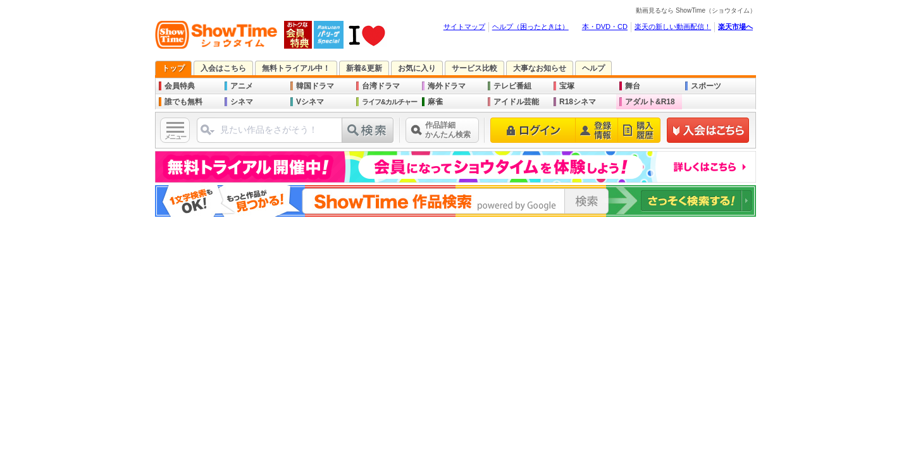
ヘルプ (593, 68)
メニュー (175, 136)
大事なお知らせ (539, 68)
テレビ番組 (512, 86)
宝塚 (566, 86)
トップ (173, 68)
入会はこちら (223, 68)
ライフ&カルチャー (389, 102)
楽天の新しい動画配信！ (673, 26)
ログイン (533, 130)
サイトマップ (464, 26)
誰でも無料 (183, 101)
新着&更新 (364, 68)
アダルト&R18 (650, 101)
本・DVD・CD (605, 26)
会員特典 (179, 86)
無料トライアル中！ (296, 68)
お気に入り (417, 68)
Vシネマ (310, 101)
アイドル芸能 (516, 101)
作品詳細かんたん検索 (448, 130)
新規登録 (708, 130)
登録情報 (597, 130)
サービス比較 (474, 68)
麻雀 (435, 101)
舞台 (632, 86)
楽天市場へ (735, 26)
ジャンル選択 (207, 129)
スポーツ (706, 86)
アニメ (241, 86)
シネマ (241, 101)
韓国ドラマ (315, 86)
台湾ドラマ (381, 86)
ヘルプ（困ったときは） (530, 26)
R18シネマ (577, 101)
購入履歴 (639, 130)
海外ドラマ (447, 86)
